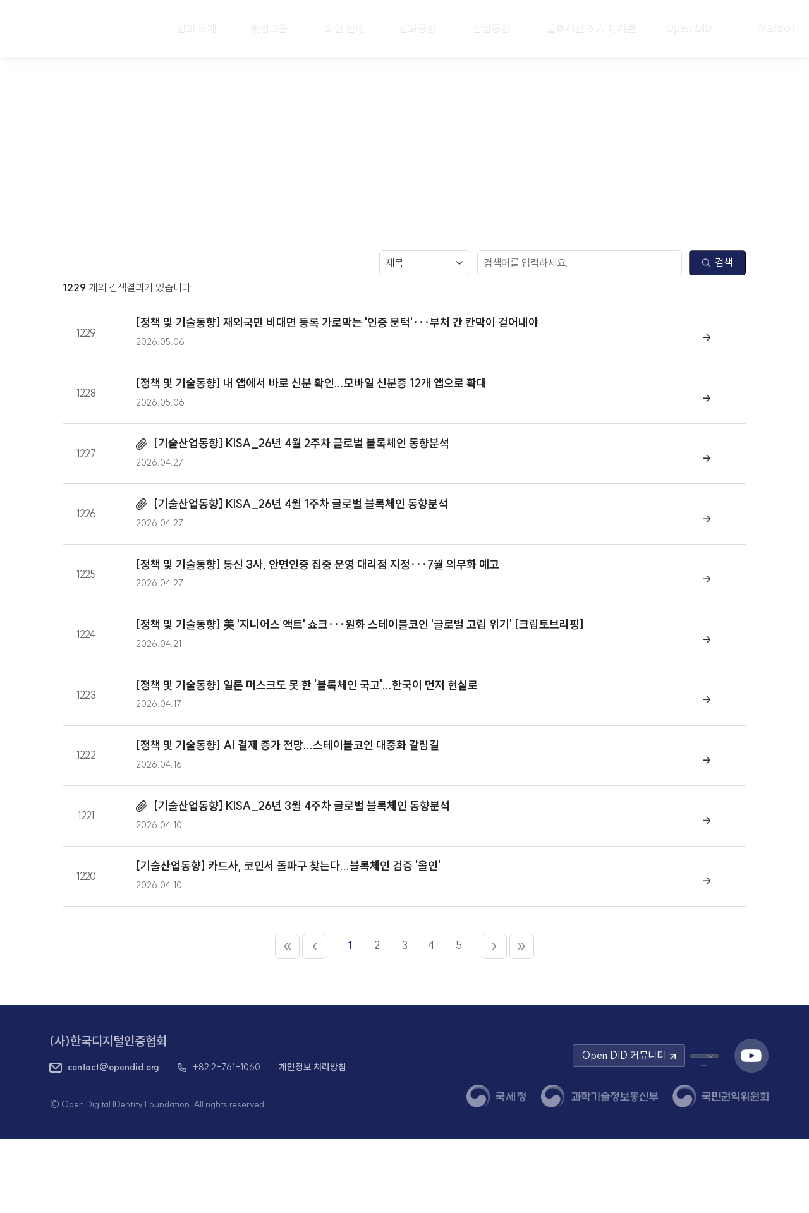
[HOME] (77, 28)
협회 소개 (196, 28)
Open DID (694, 27)
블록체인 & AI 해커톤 (590, 28)
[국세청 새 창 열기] (496, 1169)
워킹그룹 (269, 28)
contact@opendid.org (113, 1140)
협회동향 (416, 28)
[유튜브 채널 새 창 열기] (751, 1130)
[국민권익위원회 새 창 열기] (720, 1169)
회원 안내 (344, 28)
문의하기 (776, 29)
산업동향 (490, 28)
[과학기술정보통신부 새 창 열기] (599, 1169)
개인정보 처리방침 (312, 1141)
